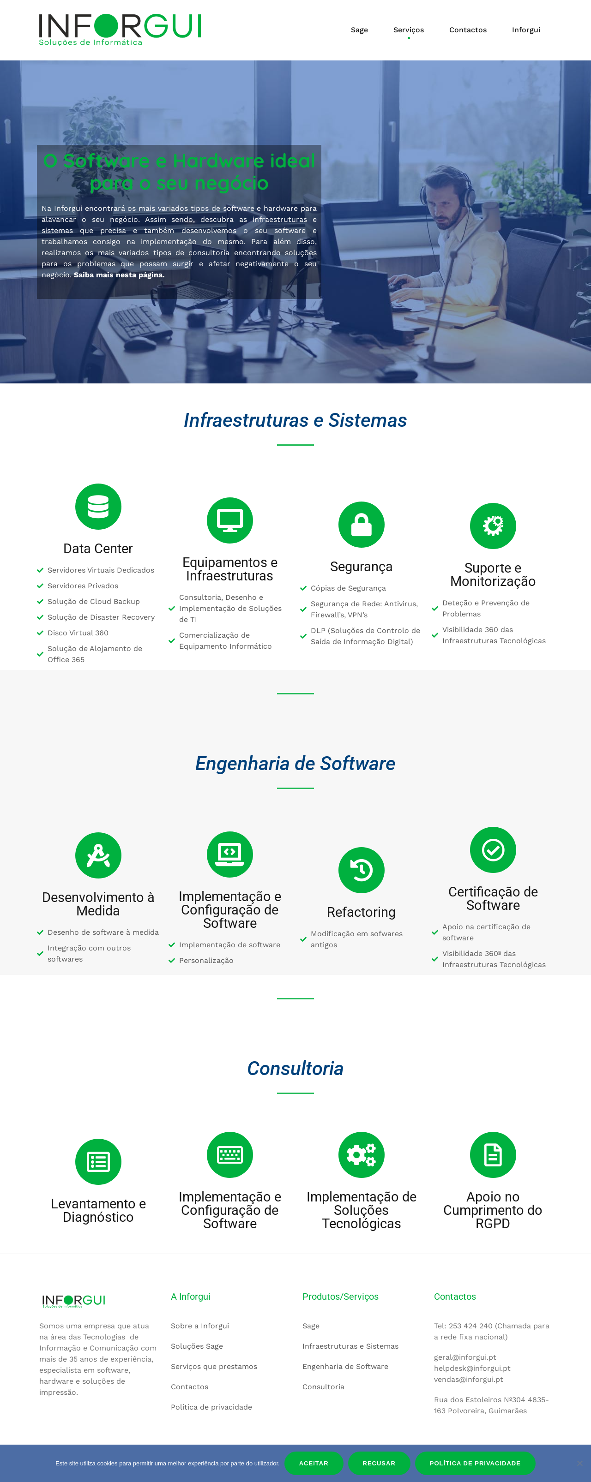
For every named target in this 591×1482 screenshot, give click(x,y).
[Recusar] (579, 1463)
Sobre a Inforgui (200, 1325)
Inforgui (526, 29)
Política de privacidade (211, 1406)
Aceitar (314, 1463)
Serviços (408, 29)
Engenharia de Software (345, 1366)
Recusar (379, 1463)
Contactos (468, 29)
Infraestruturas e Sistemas (350, 1345)
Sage (359, 29)
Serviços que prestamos (214, 1366)
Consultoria (323, 1386)
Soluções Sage (197, 1345)
